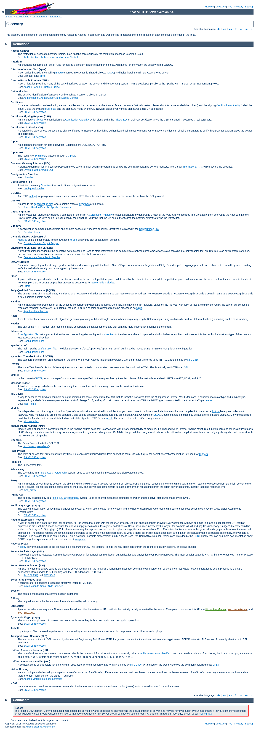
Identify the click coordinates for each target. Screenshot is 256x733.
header (208, 400)
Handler (15, 301)
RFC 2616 (193, 359)
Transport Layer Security (25, 636)
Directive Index (32, 232)
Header (15, 323)
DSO (110, 72)
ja (240, 29)
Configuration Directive (24, 174)
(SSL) (40, 551)
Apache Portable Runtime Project (41, 87)
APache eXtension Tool (24, 69)
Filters (27, 286)
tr (251, 29)
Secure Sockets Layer (24, 551)
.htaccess (16, 331)
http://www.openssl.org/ (36, 446)
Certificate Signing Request (27, 116)
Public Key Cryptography (53, 472)
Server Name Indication (24, 565)
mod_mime (30, 403)
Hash (14, 315)
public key (50, 108)
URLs (216, 664)
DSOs (156, 414)
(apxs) (42, 69)
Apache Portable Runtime (26, 80)
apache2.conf (18, 345)
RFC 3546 (49, 575)
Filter (14, 276)
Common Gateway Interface (27, 163)
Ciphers (203, 454)
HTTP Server (22, 16)
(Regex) (39, 519)
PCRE (197, 536)
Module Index (31, 421)
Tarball (15, 628)
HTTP (38, 326)
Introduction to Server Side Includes (43, 586)
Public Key (17, 494)
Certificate (17, 102)
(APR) (45, 80)
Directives (220, 6)
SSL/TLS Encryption (35, 112)
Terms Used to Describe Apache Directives (47, 207)
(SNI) (42, 565)
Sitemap (249, 6)
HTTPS (15, 364)
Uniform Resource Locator (26, 650)
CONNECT (17, 193)
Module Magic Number (24, 425)
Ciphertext (17, 152)
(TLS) (44, 636)
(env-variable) (45, 247)
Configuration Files (34, 188)
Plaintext (40, 155)
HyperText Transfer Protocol (27, 356)
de (219, 29)
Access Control (20, 50)
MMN (42, 425)
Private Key (121, 119)
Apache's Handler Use (35, 311)
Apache (9, 16)
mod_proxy (30, 490)
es (230, 29)
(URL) (46, 650)
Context (15, 200)
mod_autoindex (237, 609)
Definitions (21, 44)
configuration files (43, 204)
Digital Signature (20, 211)
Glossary (238, 6)
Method (15, 375)
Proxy (14, 480)
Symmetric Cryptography (25, 617)
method (33, 196)
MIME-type (17, 393)
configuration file (29, 334)
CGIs (139, 308)
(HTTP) (49, 356)
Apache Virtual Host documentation (42, 678)
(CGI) (47, 163)
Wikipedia (80, 539)
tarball (109, 418)
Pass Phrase (18, 450)
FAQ (230, 6)
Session (15, 590)
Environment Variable (23, 247)
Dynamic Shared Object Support (41, 243)
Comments (21, 700)
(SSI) (39, 579)
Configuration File (21, 181)
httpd (73, 240)
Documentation (39, 16)
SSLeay (15, 598)
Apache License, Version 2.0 (40, 726)
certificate (37, 119)
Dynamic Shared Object (25, 236)
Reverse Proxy (19, 543)
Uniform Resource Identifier (155, 653)
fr (235, 29)
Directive (28, 177)
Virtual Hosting (19, 669)
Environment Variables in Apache (42, 257)
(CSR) (47, 116)
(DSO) (42, 236)
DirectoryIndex (215, 609)
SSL (186, 367)
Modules (209, 6)
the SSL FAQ (31, 575)
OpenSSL (16, 440)
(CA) (40, 127)
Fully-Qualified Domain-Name (28, 290)
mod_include (26, 612)
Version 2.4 (56, 16)
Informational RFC (193, 166)
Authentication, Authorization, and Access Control (50, 57)
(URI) (47, 661)
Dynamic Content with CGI (38, 169)
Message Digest (20, 383)
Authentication (19, 91)
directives (84, 204)
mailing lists (205, 713)
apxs (43, 76)
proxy (23, 546)
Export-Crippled (20, 262)
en (224, 29)
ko (246, 29)
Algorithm (16, 61)
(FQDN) (50, 290)
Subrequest (17, 606)
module (59, 72)
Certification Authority (228, 105)
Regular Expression (22, 519)
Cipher (14, 141)
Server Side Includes (102, 282)
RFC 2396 (136, 664)
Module (15, 408)
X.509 (14, 683)
